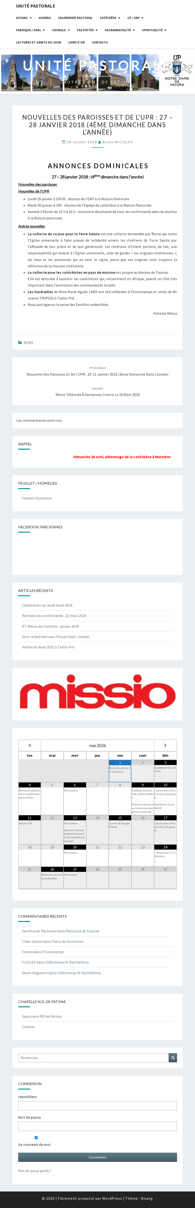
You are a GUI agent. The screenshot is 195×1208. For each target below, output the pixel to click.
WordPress (112, 1198)
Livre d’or (76, 42)
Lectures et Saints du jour (38, 42)
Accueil (22, 18)
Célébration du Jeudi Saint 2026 (47, 605)
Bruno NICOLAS (118, 142)
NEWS (28, 342)
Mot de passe (29, 1117)
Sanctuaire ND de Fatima (41, 1016)
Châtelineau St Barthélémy (67, 962)
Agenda (45, 18)
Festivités (85, 30)
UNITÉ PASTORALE (35, 6)
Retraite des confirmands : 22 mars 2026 (54, 615)
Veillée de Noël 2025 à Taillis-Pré (48, 647)
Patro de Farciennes (68, 941)
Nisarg (147, 1198)
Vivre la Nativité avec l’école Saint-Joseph (55, 636)
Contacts (100, 42)
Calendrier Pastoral (75, 18)
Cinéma (28, 1026)
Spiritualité (152, 30)
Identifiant (27, 1096)
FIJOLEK (29, 962)
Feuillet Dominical (37, 498)
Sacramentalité (118, 30)
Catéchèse (108, 18)
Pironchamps (53, 951)
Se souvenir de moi (36, 1141)
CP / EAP (133, 18)
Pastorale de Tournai (82, 931)
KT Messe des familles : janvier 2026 (50, 626)
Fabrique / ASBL (28, 30)
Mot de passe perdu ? (35, 1170)
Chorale (59, 30)
